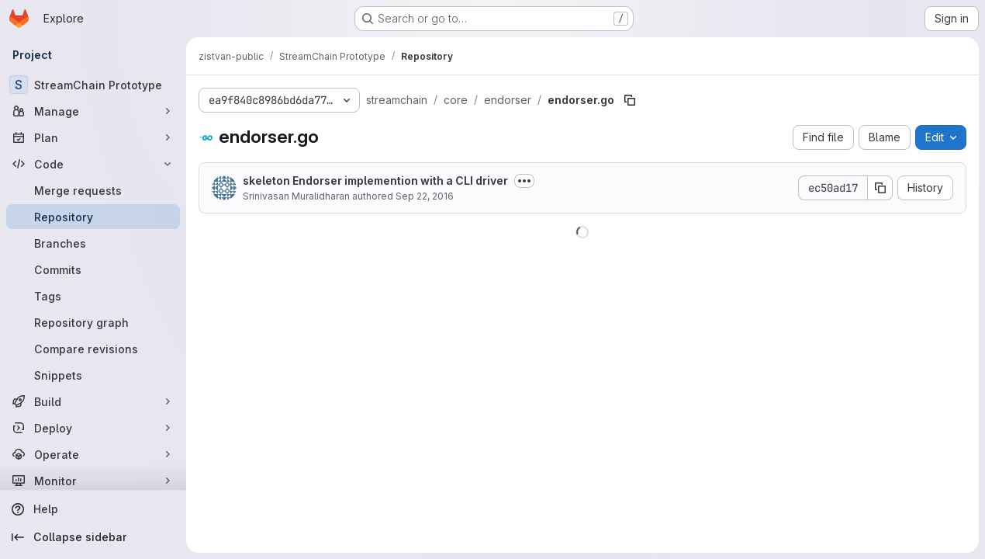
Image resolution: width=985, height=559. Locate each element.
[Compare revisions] (93, 348)
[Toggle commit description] (524, 181)
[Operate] (93, 454)
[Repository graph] (93, 322)
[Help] (93, 509)
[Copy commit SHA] (880, 187)
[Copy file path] (629, 100)
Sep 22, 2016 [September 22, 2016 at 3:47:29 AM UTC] (425, 196)
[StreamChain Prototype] (93, 84)
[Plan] (93, 137)
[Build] (93, 401)
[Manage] (93, 111)
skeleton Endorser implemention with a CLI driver (375, 180)
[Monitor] (93, 480)
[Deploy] (93, 427)
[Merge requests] (93, 190)
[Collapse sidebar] (93, 537)
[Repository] (93, 216)
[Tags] (93, 295)
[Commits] (93, 269)
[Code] (93, 163)
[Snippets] (93, 375)
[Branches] (93, 243)
